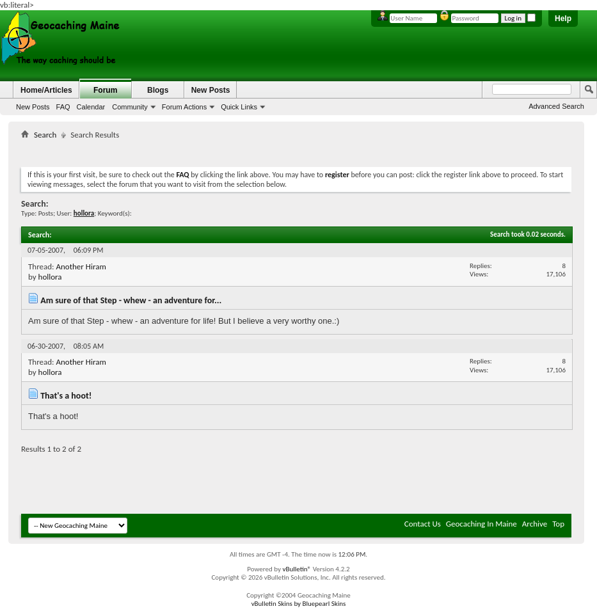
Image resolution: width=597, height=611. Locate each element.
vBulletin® (296, 569)
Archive (534, 523)
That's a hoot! (66, 395)
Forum (105, 90)
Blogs (157, 90)
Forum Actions (184, 107)
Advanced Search (556, 106)
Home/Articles (46, 90)
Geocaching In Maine (481, 523)
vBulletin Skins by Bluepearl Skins (298, 603)
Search (45, 134)
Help (563, 18)
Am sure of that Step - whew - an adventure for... (130, 300)
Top (558, 523)
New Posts (33, 107)
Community (130, 107)
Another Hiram (81, 266)
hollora (50, 277)
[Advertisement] (296, 150)
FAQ (63, 107)
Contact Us (422, 523)
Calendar (91, 107)
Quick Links (239, 107)
